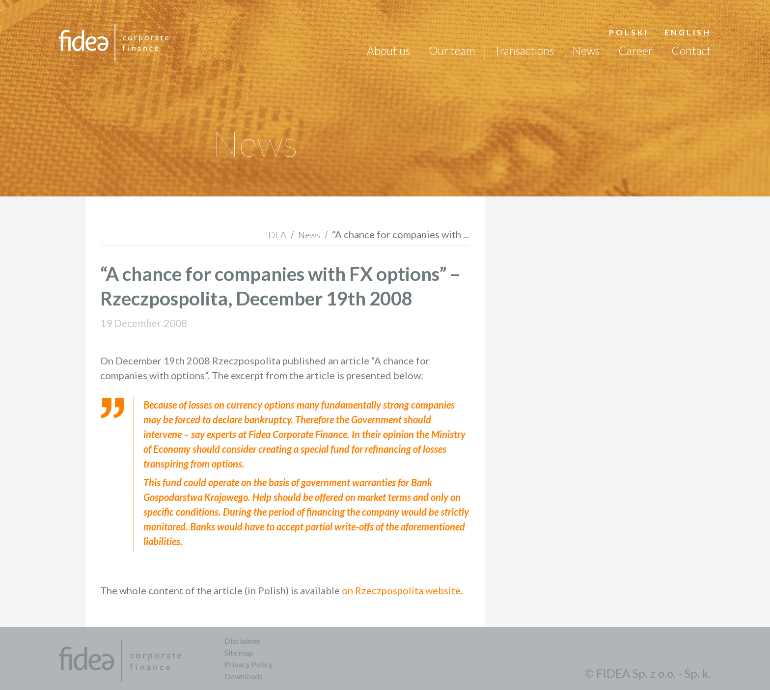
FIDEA (273, 234)
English (687, 32)
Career (635, 50)
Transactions (524, 50)
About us (388, 50)
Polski (629, 32)
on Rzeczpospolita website (401, 590)
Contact (691, 50)
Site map (238, 652)
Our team (452, 50)
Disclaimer (242, 640)
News (586, 50)
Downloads (243, 676)
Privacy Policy (248, 664)
